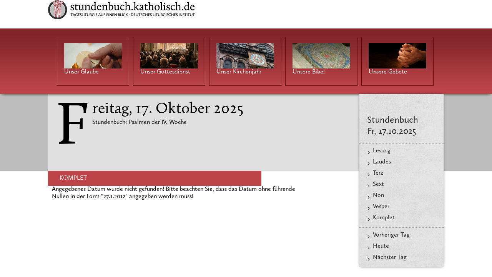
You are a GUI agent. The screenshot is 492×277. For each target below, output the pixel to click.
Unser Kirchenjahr (238, 72)
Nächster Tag (390, 257)
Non (378, 195)
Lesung (382, 151)
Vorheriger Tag (391, 235)
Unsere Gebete (388, 72)
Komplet (384, 218)
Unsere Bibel (309, 72)
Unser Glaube (81, 72)
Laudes (382, 162)
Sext (378, 184)
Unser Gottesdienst (165, 72)
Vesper (381, 207)
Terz (378, 173)
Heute (381, 246)
